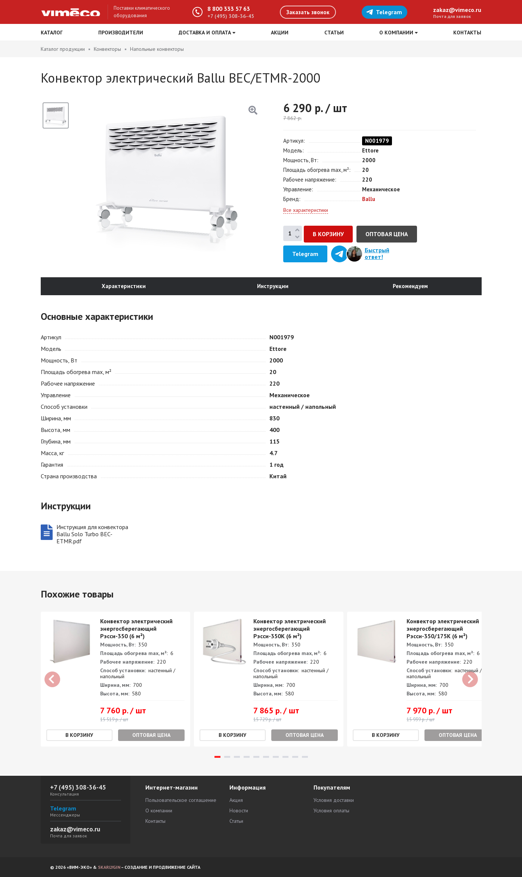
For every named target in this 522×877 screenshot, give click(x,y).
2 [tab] (227, 758)
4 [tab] (247, 758)
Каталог (52, 32)
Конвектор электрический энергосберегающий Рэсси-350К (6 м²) (289, 629)
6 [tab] (266, 758)
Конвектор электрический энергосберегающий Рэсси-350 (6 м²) (136, 629)
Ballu (368, 199)
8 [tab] (285, 758)
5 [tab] (256, 758)
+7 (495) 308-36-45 (230, 16)
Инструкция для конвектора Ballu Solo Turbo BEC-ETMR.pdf (92, 535)
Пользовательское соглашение (180, 800)
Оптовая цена (386, 234)
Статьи (334, 32)
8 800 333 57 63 (228, 9)
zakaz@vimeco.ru (457, 9)
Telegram (384, 12)
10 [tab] (305, 758)
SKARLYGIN (109, 867)
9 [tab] (295, 758)
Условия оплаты (331, 810)
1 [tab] (217, 758)
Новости (238, 810)
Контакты (467, 32)
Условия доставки (333, 800)
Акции (279, 32)
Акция (236, 800)
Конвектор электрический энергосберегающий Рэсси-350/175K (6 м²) (443, 629)
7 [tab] (276, 758)
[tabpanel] (115, 680)
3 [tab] (237, 758)
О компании (158, 810)
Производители (120, 32)
